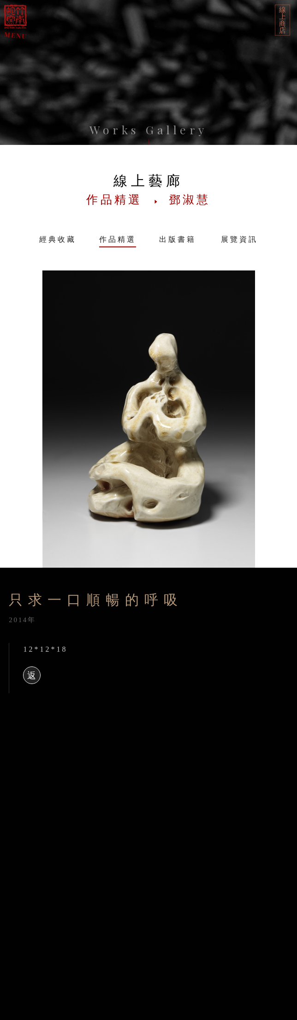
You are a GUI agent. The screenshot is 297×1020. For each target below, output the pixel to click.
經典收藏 (57, 239)
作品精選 (117, 239)
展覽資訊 (239, 239)
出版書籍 (177, 239)
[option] (148, 419)
